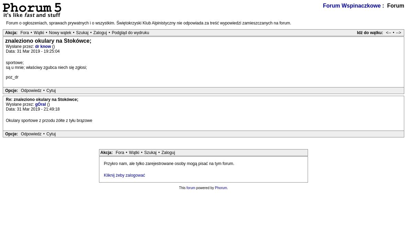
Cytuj (51, 90)
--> (398, 32)
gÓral (41, 104)
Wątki (39, 32)
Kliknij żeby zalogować (124, 175)
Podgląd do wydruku (130, 32)
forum (191, 188)
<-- (388, 32)
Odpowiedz (31, 90)
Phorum (221, 188)
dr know (43, 46)
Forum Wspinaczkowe (352, 6)
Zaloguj (100, 32)
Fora (24, 32)
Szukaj (82, 32)
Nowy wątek (60, 32)
